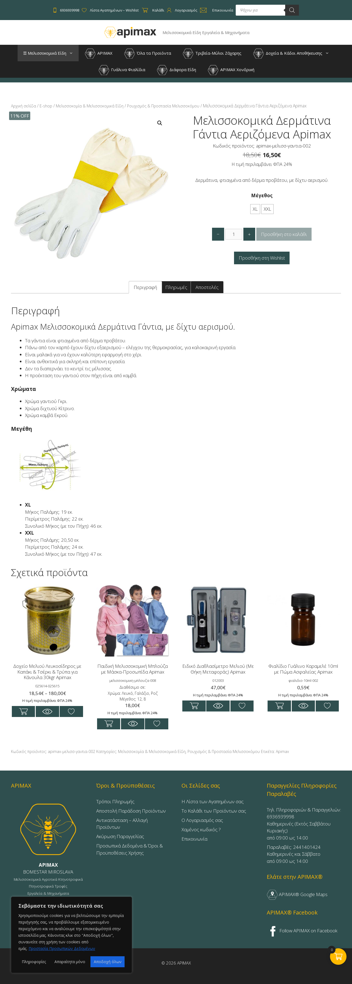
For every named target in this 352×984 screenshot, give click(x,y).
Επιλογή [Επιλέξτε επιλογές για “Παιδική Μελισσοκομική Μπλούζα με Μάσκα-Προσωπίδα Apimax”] (108, 723)
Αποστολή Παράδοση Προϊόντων (131, 811)
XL (255, 209)
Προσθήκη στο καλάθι (284, 234)
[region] (71, 935)
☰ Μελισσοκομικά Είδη (51, 53)
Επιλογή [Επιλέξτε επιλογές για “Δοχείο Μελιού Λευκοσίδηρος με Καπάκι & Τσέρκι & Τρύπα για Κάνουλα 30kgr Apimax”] (23, 711)
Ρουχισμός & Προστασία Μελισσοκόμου (163, 106)
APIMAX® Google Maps (297, 894)
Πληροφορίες (34, 961)
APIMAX (98, 53)
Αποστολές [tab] (207, 287)
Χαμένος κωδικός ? (201, 829)
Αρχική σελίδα (23, 106)
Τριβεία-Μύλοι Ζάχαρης (212, 53)
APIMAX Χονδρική (231, 70)
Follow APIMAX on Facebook (302, 930)
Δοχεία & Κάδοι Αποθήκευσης (294, 53)
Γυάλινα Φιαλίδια (121, 70)
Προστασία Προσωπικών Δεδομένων (62, 948)
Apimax (282, 751)
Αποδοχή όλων (108, 961)
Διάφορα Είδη (176, 70)
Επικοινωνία (194, 839)
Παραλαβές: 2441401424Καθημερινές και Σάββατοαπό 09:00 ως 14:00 (294, 854)
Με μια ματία (47, 711)
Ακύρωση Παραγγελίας (120, 836)
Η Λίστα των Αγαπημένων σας (213, 801)
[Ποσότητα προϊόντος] (233, 234)
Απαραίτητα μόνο (69, 961)
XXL (267, 209)
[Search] (292, 10)
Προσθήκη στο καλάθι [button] (194, 706)
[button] (72, 53)
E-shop (46, 106)
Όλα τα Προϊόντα (147, 53)
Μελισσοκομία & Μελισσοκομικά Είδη (89, 106)
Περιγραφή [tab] (145, 287)
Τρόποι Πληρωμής (115, 801)
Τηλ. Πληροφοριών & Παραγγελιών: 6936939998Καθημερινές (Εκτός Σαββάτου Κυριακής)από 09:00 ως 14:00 (304, 824)
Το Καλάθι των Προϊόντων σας (214, 811)
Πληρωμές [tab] (176, 287)
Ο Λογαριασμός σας (202, 820)
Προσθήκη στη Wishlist (262, 258)
